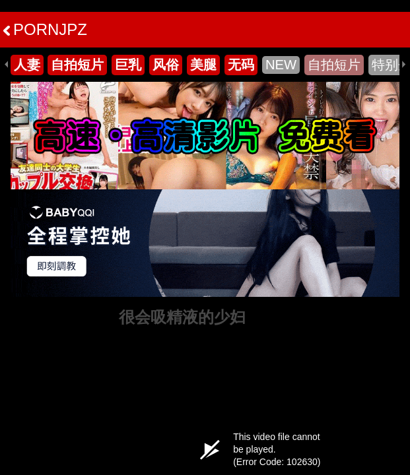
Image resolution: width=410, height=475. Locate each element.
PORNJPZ (45, 29)
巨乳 (128, 64)
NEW (280, 64)
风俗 (166, 64)
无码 (241, 64)
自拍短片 (77, 64)
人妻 (27, 64)
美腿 (203, 64)
